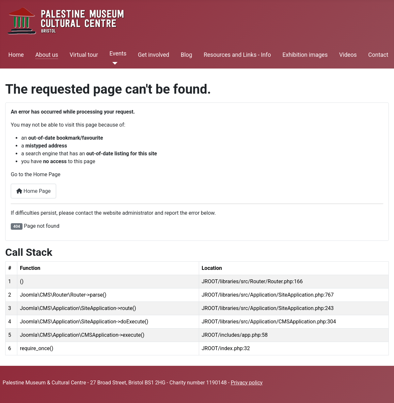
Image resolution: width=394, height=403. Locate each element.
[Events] (113, 63)
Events (117, 53)
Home (16, 55)
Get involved (153, 55)
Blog (186, 55)
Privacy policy (247, 383)
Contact (378, 55)
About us (46, 55)
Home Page (33, 191)
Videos (348, 55)
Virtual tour (84, 55)
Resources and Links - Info (237, 55)
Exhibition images (305, 55)
